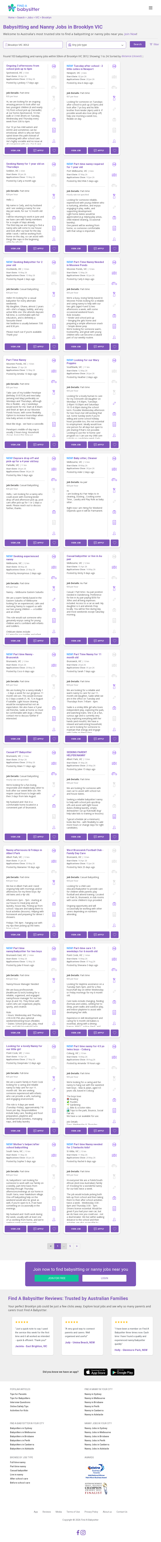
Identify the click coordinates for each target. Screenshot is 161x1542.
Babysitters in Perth (20, 1440)
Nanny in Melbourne (95, 1398)
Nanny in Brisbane (94, 1402)
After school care (19, 1478)
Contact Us (122, 1512)
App (36, 1512)
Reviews (47, 1512)
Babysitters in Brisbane (22, 1436)
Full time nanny (17, 1462)
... (64, 1246)
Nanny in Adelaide (94, 1414)
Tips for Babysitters (20, 1398)
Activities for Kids (19, 1410)
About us (107, 1512)
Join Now (130, 34)
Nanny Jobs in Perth (95, 1440)
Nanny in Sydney (93, 1394)
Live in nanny (16, 1474)
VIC (37, 17)
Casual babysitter (19, 1470)
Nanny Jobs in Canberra (97, 1444)
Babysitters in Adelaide (22, 1448)
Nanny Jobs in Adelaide (97, 1448)
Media (59, 1512)
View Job (15, 150)
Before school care (20, 1482)
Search (21, 17)
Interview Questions (20, 1402)
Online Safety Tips (19, 1406)
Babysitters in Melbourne (23, 1432)
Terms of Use (73, 1512)
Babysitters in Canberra (22, 1444)
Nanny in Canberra (94, 1410)
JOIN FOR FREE (56, 1278)
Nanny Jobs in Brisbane (97, 1436)
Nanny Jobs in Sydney (96, 1428)
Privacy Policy (91, 1512)
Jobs (30, 17)
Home (11, 17)
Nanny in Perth (92, 1406)
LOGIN (104, 1278)
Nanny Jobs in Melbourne (98, 1432)
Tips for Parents (18, 1394)
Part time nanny (18, 1466)
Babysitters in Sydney (21, 1428)
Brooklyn (46, 17)
